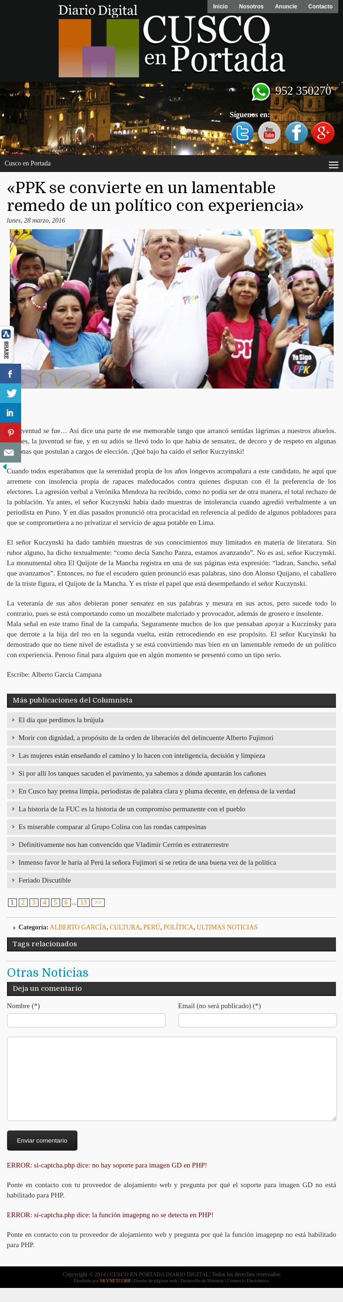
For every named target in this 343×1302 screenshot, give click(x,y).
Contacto (320, 6)
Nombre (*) (23, 1006)
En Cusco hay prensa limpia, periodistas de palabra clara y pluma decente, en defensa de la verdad (157, 791)
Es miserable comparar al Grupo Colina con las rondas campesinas (112, 827)
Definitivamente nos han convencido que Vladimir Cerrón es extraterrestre (124, 844)
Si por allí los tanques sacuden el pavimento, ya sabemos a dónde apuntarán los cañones (143, 773)
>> (98, 902)
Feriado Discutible (45, 880)
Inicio (220, 6)
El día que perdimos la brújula (61, 720)
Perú (152, 927)
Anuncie (286, 6)
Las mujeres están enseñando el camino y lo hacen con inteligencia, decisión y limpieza (142, 755)
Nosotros (251, 6)
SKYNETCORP (115, 1294)
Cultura (125, 927)
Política (178, 927)
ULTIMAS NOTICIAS (227, 927)
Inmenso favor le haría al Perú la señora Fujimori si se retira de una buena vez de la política (147, 862)
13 (83, 902)
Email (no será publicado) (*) (219, 1006)
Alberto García (78, 927)
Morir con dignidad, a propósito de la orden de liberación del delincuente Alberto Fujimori (146, 737)
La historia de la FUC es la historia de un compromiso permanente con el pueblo (132, 809)
